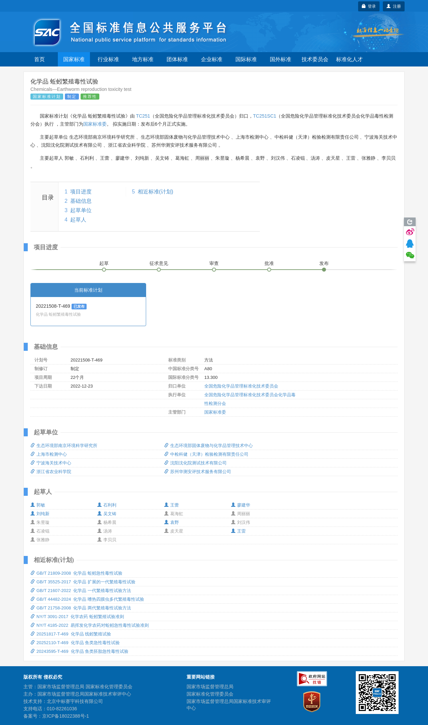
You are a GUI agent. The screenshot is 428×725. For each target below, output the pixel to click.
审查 (214, 263)
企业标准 (211, 59)
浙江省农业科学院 (50, 471)
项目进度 (81, 191)
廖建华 (240, 505)
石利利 (106, 505)
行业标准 (108, 59)
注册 (394, 6)
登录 (369, 6)
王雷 (238, 531)
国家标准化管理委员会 (210, 694)
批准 (269, 263)
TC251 (143, 116)
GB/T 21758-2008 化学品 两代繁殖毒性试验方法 (80, 607)
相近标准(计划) (156, 191)
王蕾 (171, 505)
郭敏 (37, 505)
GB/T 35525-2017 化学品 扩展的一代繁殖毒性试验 (82, 581)
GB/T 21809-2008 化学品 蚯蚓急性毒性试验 (76, 573)
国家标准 (74, 59)
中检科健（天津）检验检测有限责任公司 (206, 454)
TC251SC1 (264, 116)
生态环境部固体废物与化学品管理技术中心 (208, 445)
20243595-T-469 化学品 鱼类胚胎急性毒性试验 (79, 651)
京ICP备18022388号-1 (65, 716)
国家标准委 (95, 124)
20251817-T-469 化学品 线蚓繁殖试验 (70, 633)
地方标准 (142, 59)
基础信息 (81, 201)
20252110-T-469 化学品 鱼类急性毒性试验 (75, 642)
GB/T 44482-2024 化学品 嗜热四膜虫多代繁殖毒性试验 (87, 599)
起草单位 (81, 210)
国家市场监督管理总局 (210, 686)
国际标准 (246, 59)
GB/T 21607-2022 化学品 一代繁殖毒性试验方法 (80, 590)
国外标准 (280, 59)
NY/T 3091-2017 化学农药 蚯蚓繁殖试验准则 (77, 616)
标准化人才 (349, 59)
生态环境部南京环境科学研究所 (63, 445)
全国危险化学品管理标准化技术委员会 (241, 386)
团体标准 (177, 59)
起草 (104, 263)
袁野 (171, 522)
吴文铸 (106, 513)
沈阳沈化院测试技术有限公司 (195, 462)
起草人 (78, 220)
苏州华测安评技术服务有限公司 (197, 471)
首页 (39, 59)
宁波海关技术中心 (50, 462)
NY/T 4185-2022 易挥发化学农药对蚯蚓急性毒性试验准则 (89, 625)
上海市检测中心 (48, 454)
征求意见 (158, 263)
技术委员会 (315, 59)
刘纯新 (39, 513)
